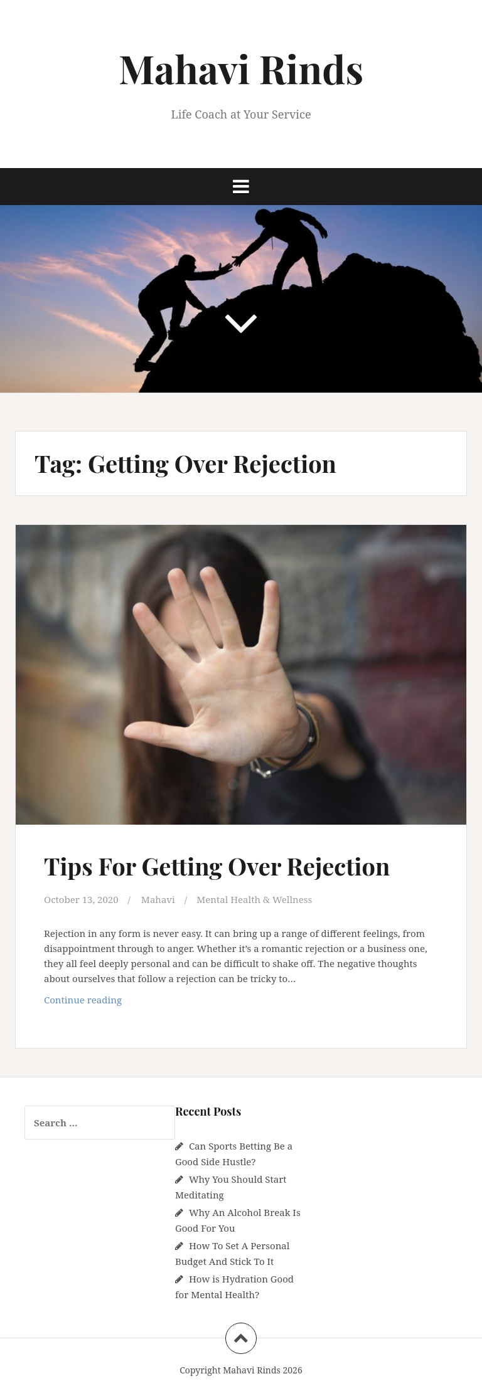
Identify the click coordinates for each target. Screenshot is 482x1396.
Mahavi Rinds (241, 68)
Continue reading (103, 1002)
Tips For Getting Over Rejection (217, 866)
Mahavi (158, 899)
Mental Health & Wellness (254, 899)
